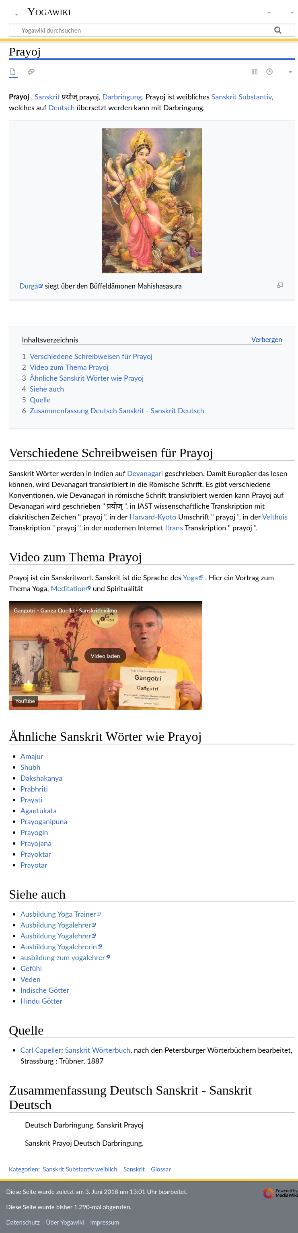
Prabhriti (34, 788)
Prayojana (36, 843)
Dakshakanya (41, 777)
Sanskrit (47, 96)
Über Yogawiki (65, 1222)
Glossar (161, 1169)
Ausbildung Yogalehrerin (59, 946)
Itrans (174, 527)
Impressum (104, 1222)
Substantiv (255, 96)
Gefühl (31, 968)
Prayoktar (36, 853)
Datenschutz (23, 1222)
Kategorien (23, 1169)
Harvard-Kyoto (153, 516)
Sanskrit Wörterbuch (97, 1049)
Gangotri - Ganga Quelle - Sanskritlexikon (65, 610)
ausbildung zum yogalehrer (63, 957)
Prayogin (34, 832)
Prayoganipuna (44, 821)
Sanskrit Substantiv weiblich (80, 1169)
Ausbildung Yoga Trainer (58, 913)
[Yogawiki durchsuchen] (152, 29)
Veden (31, 979)
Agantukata (39, 810)
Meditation (68, 588)
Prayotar (34, 864)
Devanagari (145, 473)
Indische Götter (45, 990)
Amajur (32, 756)
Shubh (31, 767)
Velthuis (275, 516)
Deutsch (61, 107)
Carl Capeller (41, 1049)
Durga (29, 286)
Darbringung (122, 96)
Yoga (190, 577)
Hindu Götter (41, 1000)
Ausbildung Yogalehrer (56, 924)
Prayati (32, 799)
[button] (105, 655)
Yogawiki (49, 11)
